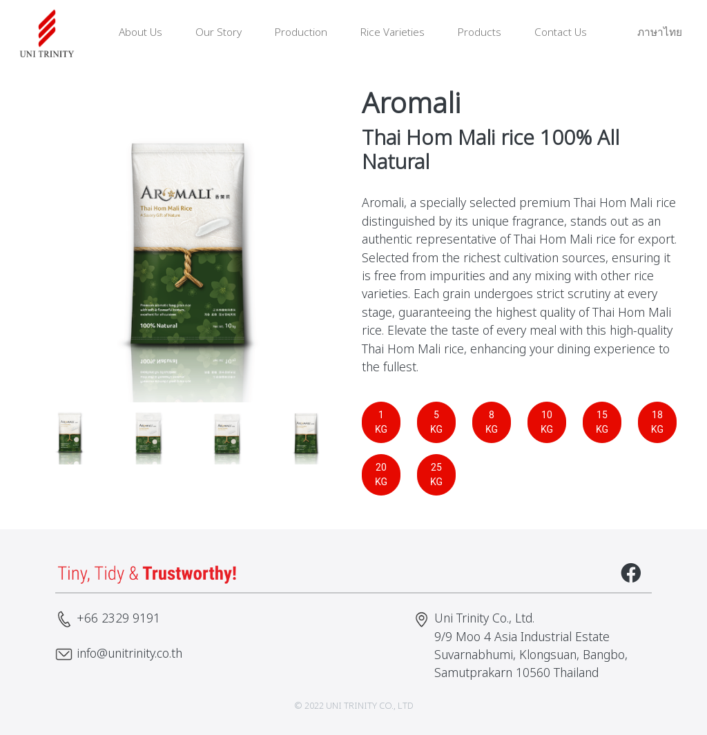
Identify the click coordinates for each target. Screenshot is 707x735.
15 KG (602, 422)
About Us (140, 33)
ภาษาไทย (651, 33)
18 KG (657, 422)
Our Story (218, 33)
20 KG (381, 474)
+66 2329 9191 (118, 618)
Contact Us (560, 33)
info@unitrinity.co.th (129, 654)
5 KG (436, 422)
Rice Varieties (392, 33)
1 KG (381, 422)
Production (301, 33)
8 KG (491, 422)
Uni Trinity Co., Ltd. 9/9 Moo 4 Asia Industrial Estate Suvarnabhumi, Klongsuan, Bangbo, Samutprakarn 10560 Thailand (531, 646)
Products (479, 33)
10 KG (547, 422)
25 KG (436, 474)
